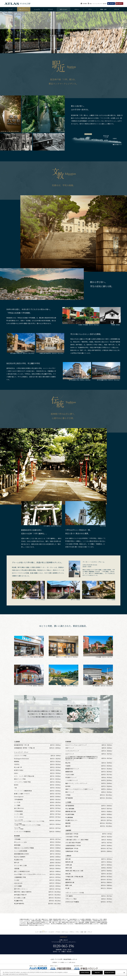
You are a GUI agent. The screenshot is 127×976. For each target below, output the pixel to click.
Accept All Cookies (109, 972)
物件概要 (85, 3)
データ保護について (63, 962)
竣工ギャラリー (23, 9)
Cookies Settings (85, 972)
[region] (63, 973)
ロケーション (63, 9)
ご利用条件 (54, 962)
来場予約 (120, 3)
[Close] (124, 973)
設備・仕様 (103, 9)
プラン (90, 9)
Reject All (97, 972)
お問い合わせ (72, 962)
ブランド (116, 9)
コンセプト (37, 9)
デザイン (76, 9)
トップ (10, 9)
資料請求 (112, 3)
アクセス (50, 9)
